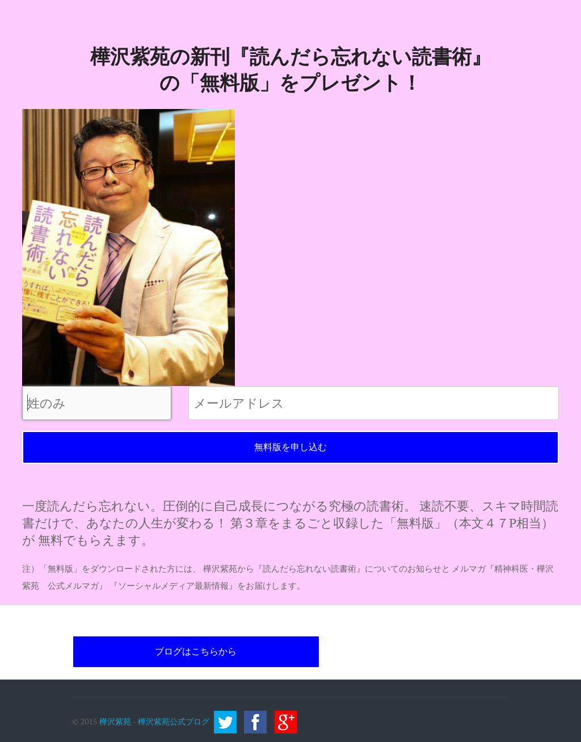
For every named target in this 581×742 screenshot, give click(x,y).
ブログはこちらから (196, 651)
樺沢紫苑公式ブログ (173, 720)
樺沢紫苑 (115, 720)
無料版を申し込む (290, 447)
